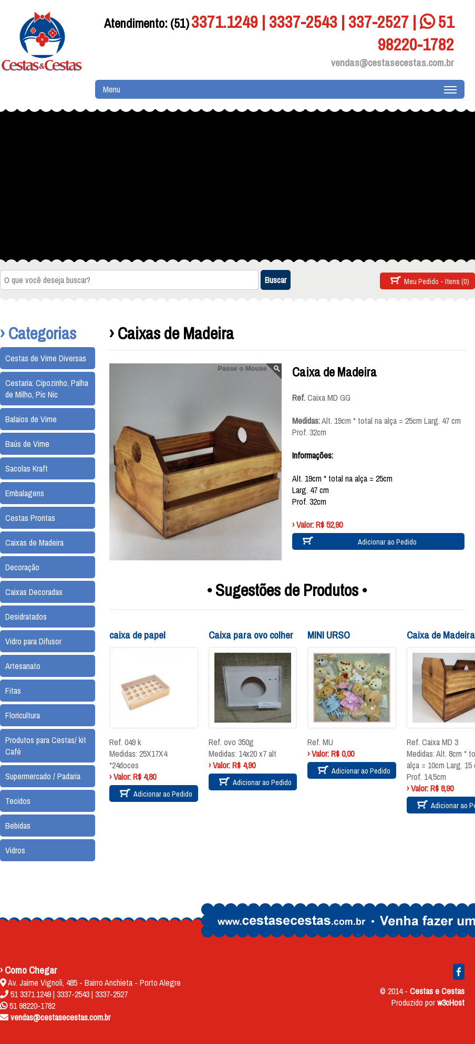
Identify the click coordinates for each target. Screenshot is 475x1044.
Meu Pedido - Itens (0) (436, 281)
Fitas (13, 690)
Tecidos (17, 801)
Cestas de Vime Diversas (45, 358)
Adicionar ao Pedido (387, 542)
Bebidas (17, 825)
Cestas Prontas (30, 518)
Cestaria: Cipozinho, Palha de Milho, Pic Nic (46, 388)
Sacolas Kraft (26, 468)
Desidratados (26, 616)
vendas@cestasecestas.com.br (392, 62)
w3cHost (450, 1002)
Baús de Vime (27, 444)
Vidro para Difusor (33, 641)
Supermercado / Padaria (42, 776)
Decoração (22, 567)
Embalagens (24, 493)
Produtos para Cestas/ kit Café (45, 745)
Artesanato (22, 666)
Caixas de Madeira (34, 542)
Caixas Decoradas (34, 592)
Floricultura (22, 715)
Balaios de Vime (31, 419)
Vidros (15, 850)
